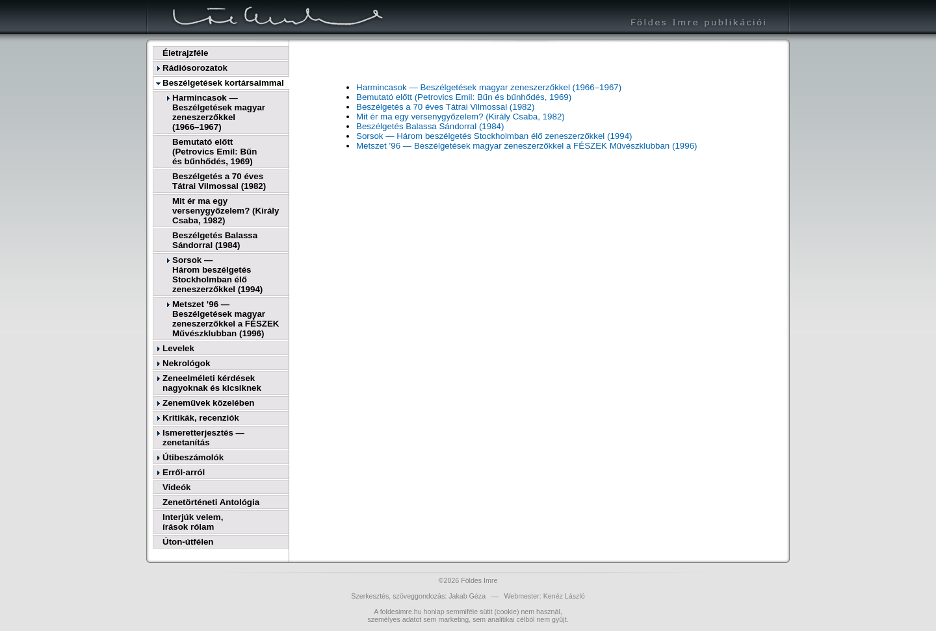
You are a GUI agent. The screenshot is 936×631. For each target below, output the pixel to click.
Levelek (178, 348)
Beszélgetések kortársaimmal (223, 83)
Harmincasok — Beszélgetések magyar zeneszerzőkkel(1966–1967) (218, 112)
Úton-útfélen (187, 542)
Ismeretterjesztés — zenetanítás (203, 437)
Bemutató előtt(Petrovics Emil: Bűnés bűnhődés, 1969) (214, 151)
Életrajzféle (185, 53)
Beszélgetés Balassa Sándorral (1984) (214, 240)
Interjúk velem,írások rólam (192, 522)
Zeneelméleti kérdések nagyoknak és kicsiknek (211, 383)
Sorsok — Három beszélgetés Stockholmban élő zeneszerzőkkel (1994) (494, 136)
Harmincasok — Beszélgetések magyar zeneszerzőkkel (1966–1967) (488, 87)
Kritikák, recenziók (200, 418)
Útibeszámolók (193, 457)
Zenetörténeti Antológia (210, 502)
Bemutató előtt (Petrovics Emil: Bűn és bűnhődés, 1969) (463, 97)
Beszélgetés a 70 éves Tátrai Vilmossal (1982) (219, 181)
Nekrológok (186, 363)
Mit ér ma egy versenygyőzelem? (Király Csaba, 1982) (225, 210)
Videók (176, 487)
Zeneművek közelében (208, 403)
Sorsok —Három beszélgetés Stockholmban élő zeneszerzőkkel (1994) (217, 274)
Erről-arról (183, 472)
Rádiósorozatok (195, 68)
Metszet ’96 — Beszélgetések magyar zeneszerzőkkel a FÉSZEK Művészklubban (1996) (225, 318)
